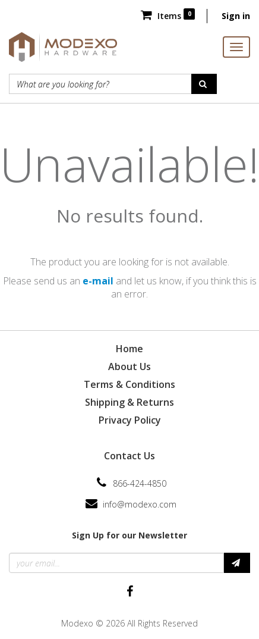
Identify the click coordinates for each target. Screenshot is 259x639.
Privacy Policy (130, 420)
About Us (129, 366)
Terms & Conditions (129, 384)
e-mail (98, 280)
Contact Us (129, 455)
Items (168, 15)
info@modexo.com (139, 504)
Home (129, 348)
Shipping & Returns (129, 402)
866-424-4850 (139, 483)
